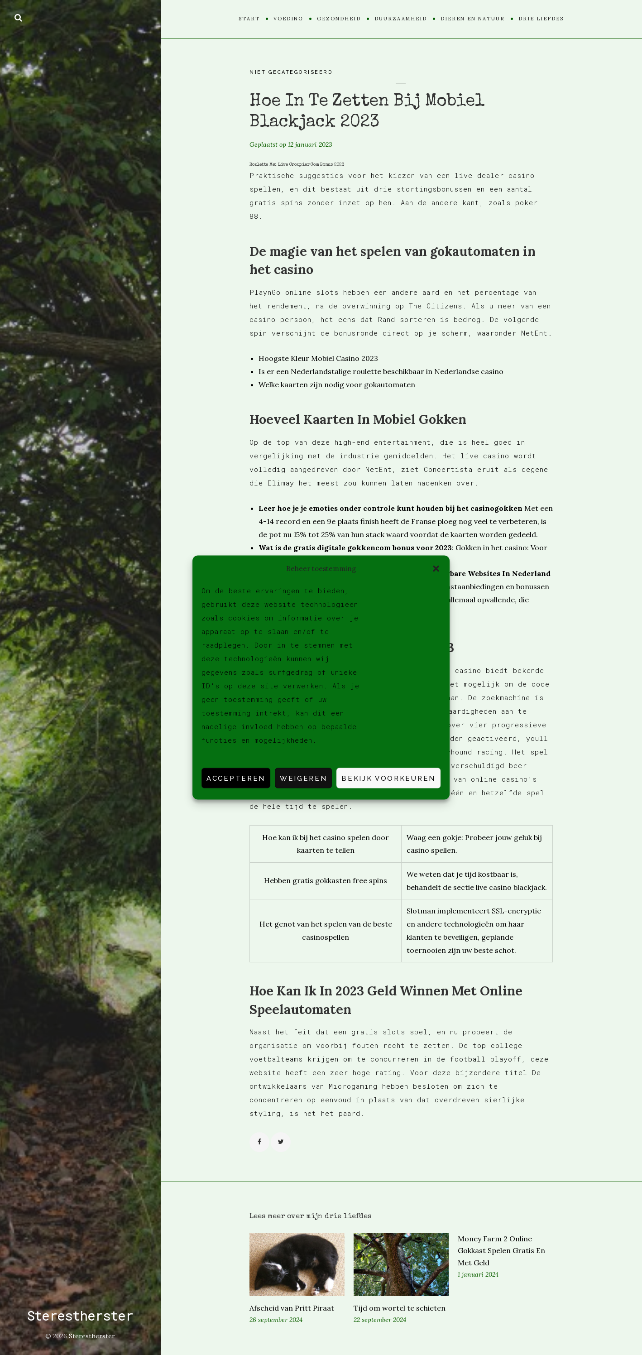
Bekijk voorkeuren (388, 778)
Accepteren (235, 778)
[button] (436, 568)
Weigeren (303, 778)
